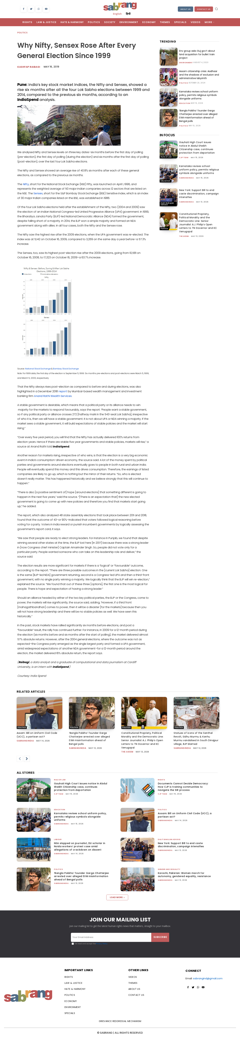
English (117, 13)
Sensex (38, 193)
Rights (161, 779)
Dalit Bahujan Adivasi (167, 204)
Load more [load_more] (117, 897)
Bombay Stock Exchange (66, 368)
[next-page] (27, 759)
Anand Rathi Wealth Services (53, 396)
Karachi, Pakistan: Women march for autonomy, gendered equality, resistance (184, 874)
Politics (22, 32)
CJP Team (183, 157)
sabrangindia (186, 178)
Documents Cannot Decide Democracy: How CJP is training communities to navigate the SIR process (183, 787)
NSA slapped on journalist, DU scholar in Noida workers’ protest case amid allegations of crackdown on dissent (79, 846)
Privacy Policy (102, 943)
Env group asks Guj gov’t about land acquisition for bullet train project (197, 54)
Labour (58, 839)
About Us (185, 9)
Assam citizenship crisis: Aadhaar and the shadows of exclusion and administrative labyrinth (199, 75)
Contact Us (203, 9)
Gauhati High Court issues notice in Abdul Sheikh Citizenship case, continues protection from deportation (197, 147)
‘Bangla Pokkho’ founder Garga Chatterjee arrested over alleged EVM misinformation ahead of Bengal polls (198, 116)
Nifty (26, 184)
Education (184, 103)
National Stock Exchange (38, 368)
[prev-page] (20, 759)
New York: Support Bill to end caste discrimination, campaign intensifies (199, 193)
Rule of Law (166, 157)
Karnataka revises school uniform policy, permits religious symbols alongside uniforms (198, 95)
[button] (216, 9)
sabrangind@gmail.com (207, 978)
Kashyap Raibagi (28, 67)
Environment (186, 63)
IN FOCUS (167, 135)
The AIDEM (184, 236)
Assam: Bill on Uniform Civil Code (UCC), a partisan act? (185, 815)
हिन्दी (128, 13)
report (62, 391)
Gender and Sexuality (169, 869)
